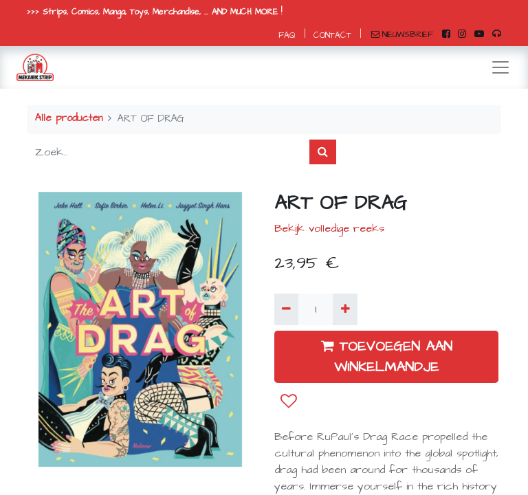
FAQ (287, 35)
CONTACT (332, 35)
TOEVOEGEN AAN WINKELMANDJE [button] (386, 357)
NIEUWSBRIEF (402, 35)
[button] (289, 401)
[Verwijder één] (286, 309)
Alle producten (68, 118)
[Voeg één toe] (345, 309)
